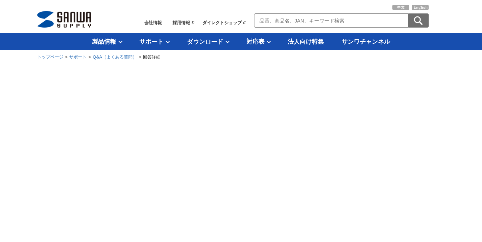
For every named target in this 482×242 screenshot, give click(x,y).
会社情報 (153, 22)
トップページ (50, 56)
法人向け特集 (306, 41)
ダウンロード (205, 41)
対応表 (255, 41)
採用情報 (181, 22)
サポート (151, 41)
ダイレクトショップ (222, 22)
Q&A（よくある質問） (115, 56)
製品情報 (104, 41)
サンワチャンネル (366, 41)
